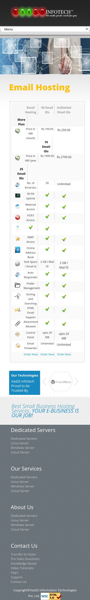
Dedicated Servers (24, 438)
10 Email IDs (46, 146)
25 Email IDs (21, 173)
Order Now (30, 354)
